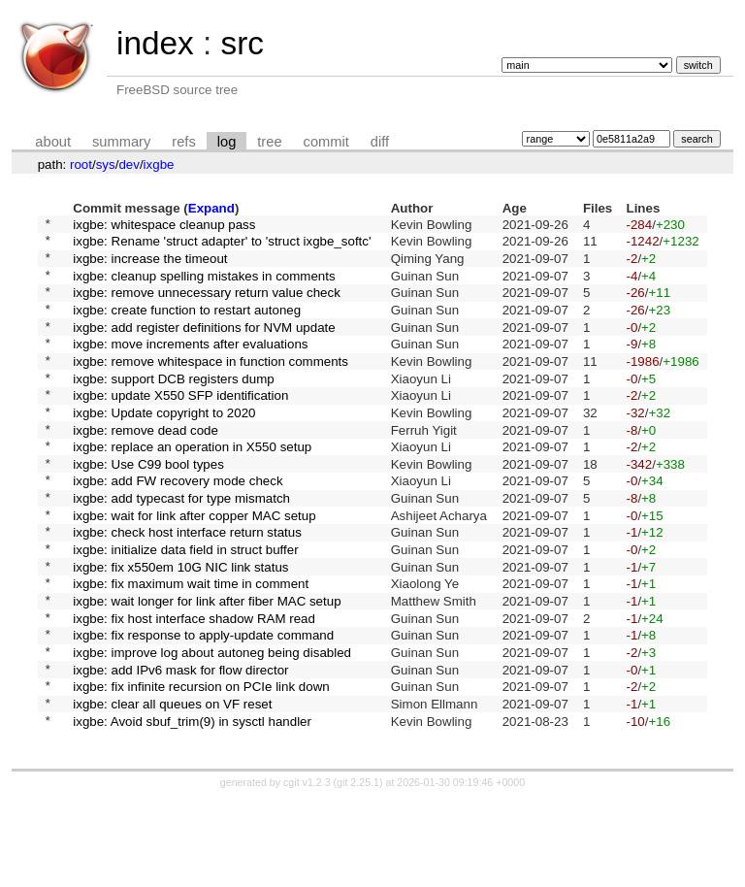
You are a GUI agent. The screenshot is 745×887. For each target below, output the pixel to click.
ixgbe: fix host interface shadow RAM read (194, 686)
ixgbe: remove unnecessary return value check (206, 306)
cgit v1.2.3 (307, 869)
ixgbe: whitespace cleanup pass (164, 225)
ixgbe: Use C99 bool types (148, 506)
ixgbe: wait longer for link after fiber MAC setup (206, 667)
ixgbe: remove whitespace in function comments (210, 385)
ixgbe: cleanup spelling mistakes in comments (204, 286)
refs (183, 141)
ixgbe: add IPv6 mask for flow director (180, 746)
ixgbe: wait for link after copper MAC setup (194, 566)
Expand (211, 208)
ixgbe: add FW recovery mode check (177, 526)
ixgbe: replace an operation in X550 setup (192, 486)
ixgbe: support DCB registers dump (173, 406)
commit (326, 141)
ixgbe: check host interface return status (187, 586)
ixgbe (159, 164)
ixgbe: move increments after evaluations (190, 366)
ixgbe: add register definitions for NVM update (204, 346)
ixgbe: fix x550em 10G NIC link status (180, 626)
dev (129, 164)
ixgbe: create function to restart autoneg (187, 325)
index (155, 43)
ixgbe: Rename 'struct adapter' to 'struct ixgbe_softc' (222, 246)
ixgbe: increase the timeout (150, 265)
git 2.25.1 (358, 869)
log (227, 141)
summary (121, 141)
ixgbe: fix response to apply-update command (203, 707)
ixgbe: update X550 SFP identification (180, 426)
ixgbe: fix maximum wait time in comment (190, 647)
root (81, 164)
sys (105, 164)
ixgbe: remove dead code (145, 466)
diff (380, 141)
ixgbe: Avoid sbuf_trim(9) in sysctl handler (192, 807)
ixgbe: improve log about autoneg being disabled (212, 727)
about (53, 141)
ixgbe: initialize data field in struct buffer (185, 607)
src (241, 43)
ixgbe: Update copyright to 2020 (164, 446)
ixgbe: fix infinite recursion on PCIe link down (201, 767)
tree (269, 141)
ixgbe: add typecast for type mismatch (181, 547)
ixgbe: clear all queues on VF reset (172, 787)
